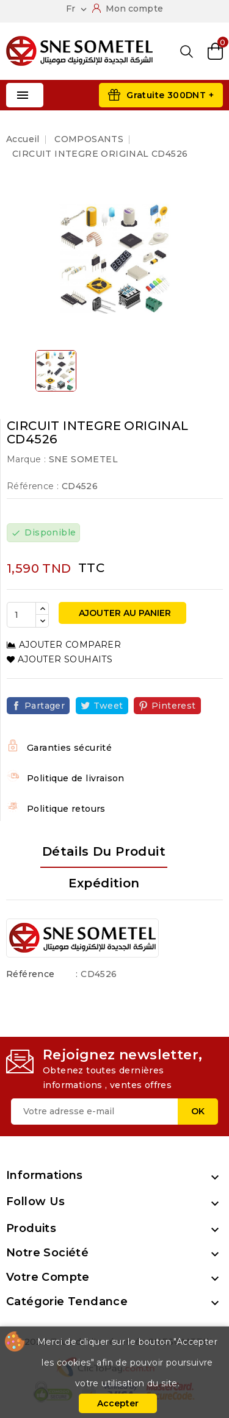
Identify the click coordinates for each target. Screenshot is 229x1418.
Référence (30, 974)
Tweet (108, 705)
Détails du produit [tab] (103, 851)
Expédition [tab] (104, 883)
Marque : (26, 459)
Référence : (33, 486)
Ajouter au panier (123, 612)
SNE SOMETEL (83, 459)
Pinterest (173, 705)
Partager (44, 705)
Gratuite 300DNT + (170, 95)
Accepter (118, 1403)
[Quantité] (21, 615)
